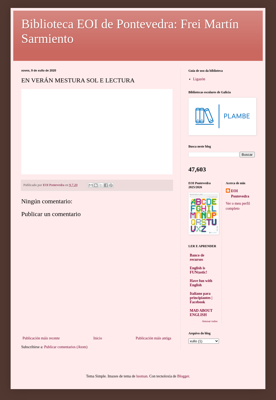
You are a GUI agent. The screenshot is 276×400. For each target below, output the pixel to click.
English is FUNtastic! (198, 270)
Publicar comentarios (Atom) (65, 347)
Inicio (97, 338)
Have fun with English (201, 283)
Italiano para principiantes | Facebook (201, 298)
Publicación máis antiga (153, 338)
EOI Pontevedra (240, 193)
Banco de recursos (197, 257)
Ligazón (199, 79)
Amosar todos (210, 321)
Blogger (183, 376)
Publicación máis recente (41, 338)
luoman (141, 376)
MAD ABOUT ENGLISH (201, 313)
